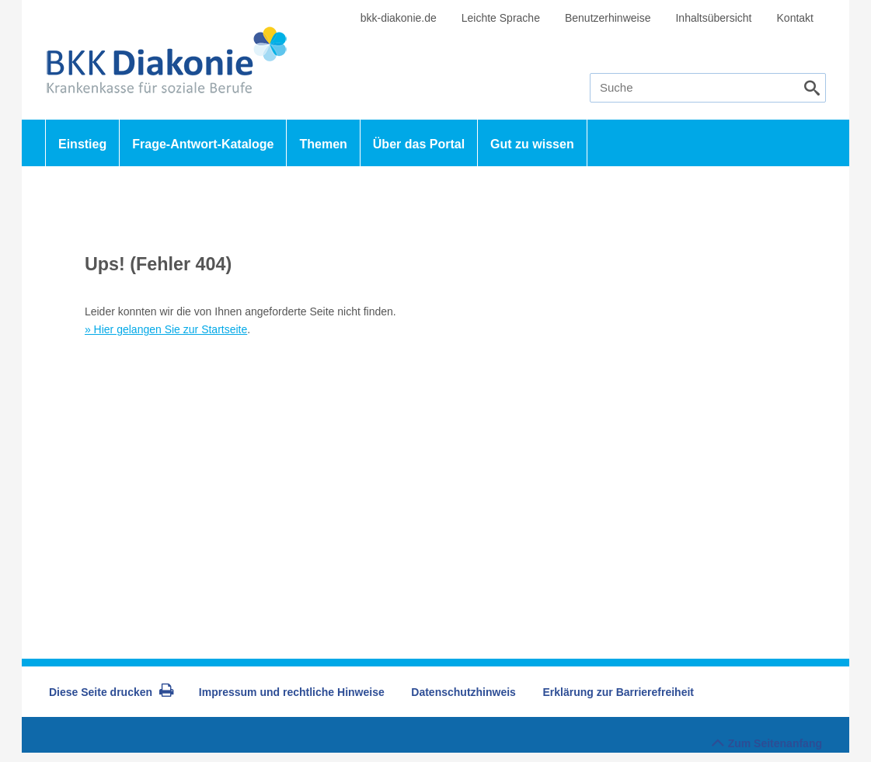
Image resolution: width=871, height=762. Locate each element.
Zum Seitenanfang (766, 739)
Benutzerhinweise (608, 18)
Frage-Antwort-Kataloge (202, 144)
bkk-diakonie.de (399, 18)
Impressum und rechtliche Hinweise (292, 692)
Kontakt (795, 18)
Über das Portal (419, 144)
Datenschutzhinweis (463, 692)
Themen (323, 144)
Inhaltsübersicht (713, 18)
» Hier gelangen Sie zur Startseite (166, 329)
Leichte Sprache (501, 18)
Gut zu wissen (532, 144)
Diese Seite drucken (111, 692)
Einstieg (82, 144)
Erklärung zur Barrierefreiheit (619, 692)
